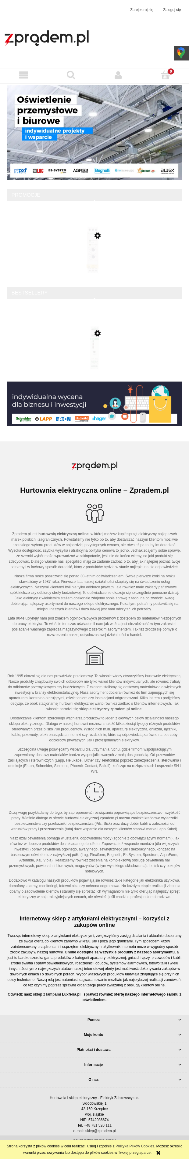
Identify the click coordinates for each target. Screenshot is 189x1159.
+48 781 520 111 (98, 1125)
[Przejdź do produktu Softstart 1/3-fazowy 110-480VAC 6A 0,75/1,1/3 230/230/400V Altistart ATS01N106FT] (94, 260)
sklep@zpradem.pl (100, 1131)
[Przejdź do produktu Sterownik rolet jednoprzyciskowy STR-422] (94, 360)
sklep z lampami (47, 994)
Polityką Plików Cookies (135, 1146)
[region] (94, 132)
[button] (24, 75)
